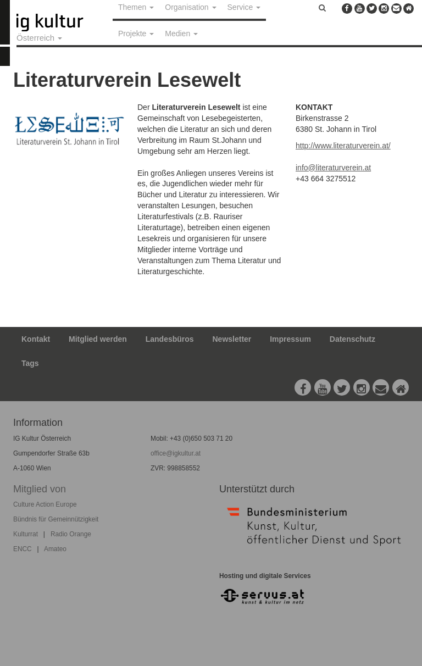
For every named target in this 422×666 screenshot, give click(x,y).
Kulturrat (25, 534)
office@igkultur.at (176, 453)
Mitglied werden (98, 339)
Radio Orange (71, 534)
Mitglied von (39, 489)
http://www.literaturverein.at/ (343, 145)
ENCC (22, 549)
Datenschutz (352, 339)
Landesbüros (170, 339)
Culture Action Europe (45, 504)
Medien (181, 33)
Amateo (55, 549)
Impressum (290, 339)
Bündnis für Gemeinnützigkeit (55, 519)
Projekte (136, 33)
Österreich (39, 37)
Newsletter (232, 339)
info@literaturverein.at (333, 167)
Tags (30, 363)
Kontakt (35, 339)
